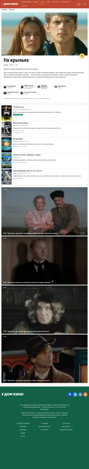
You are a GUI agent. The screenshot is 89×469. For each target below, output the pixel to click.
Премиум (24, 6)
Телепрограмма (26, 2)
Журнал (35, 2)
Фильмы (42, 2)
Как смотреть (65, 2)
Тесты (23, 436)
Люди (48, 2)
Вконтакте (66, 427)
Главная (4, 9)
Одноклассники (66, 430)
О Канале (44, 423)
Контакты (44, 430)
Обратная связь (44, 427)
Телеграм (66, 423)
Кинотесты (55, 2)
